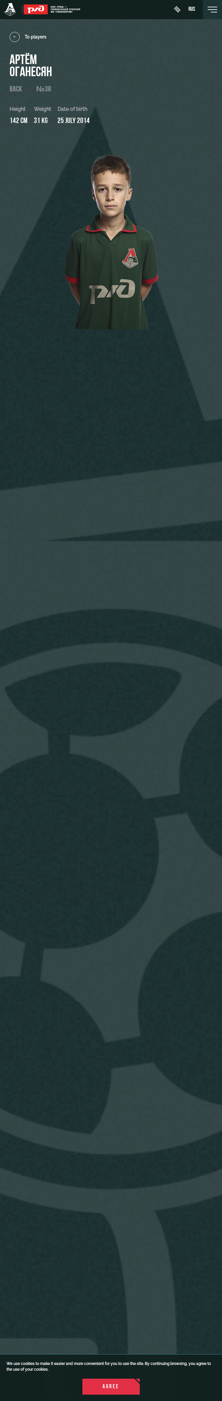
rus (191, 9)
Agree (111, 1387)
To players (28, 37)
